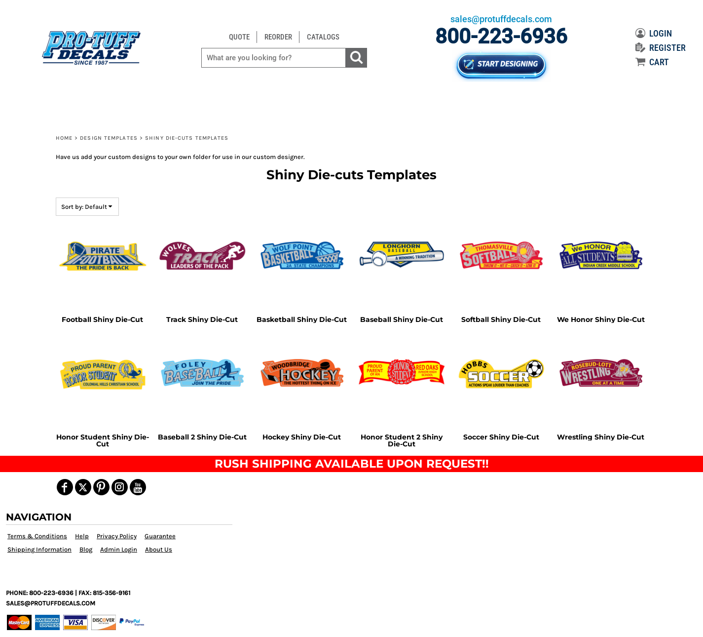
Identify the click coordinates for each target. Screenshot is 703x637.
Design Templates (109, 138)
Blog (85, 549)
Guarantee (160, 536)
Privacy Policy (117, 536)
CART (652, 62)
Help (82, 536)
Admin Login (118, 549)
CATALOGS (323, 37)
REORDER (278, 37)
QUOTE (239, 37)
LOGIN (653, 33)
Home (64, 138)
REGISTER (660, 47)
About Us (158, 549)
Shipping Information (39, 549)
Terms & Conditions (37, 536)
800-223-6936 (501, 36)
